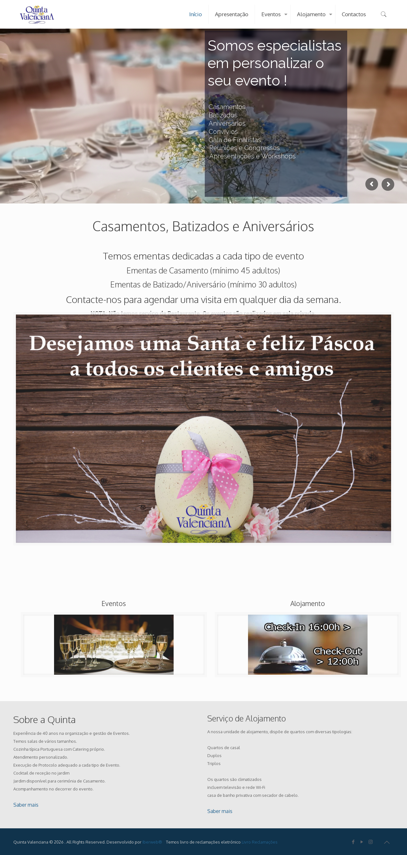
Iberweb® (152, 842)
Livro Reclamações (260, 842)
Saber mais (25, 805)
